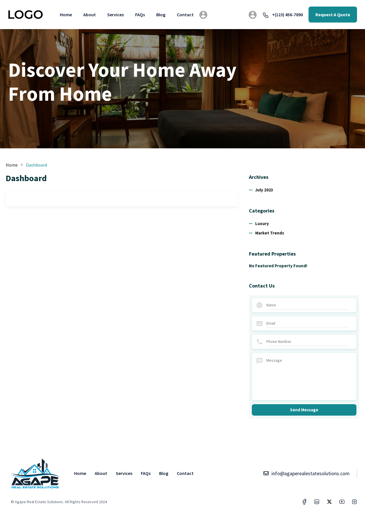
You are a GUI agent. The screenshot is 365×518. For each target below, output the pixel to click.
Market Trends (269, 233)
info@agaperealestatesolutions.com (306, 473)
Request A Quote (332, 14)
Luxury (262, 223)
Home (66, 14)
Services (115, 14)
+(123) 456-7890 (282, 14)
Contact (185, 14)
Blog (160, 14)
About (89, 14)
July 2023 (264, 190)
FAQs (140, 14)
